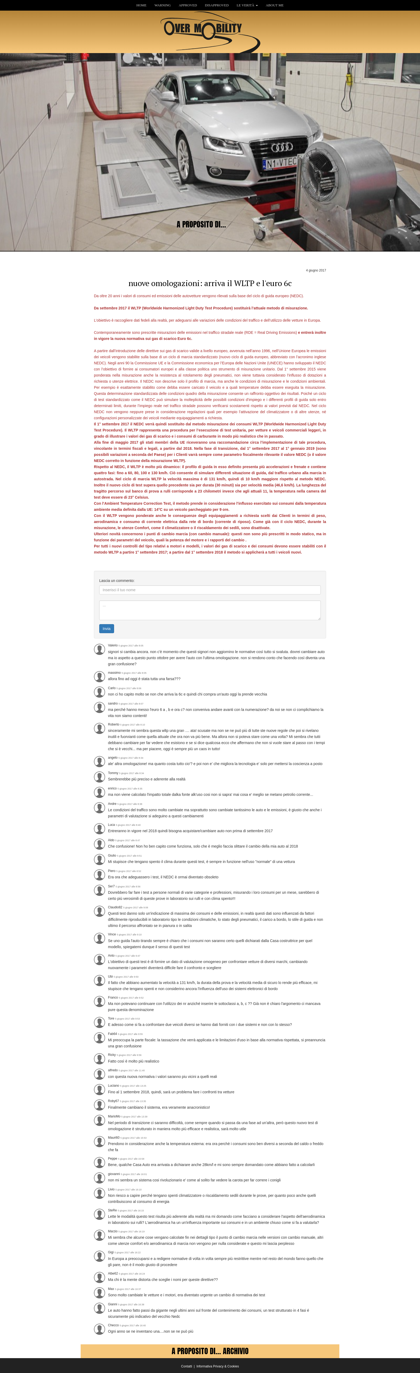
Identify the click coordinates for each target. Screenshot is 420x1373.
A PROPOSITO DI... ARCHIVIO (210, 1351)
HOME (141, 5)
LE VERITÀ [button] (247, 5)
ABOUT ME (275, 5)
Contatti (186, 1366)
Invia (107, 629)
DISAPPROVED (217, 5)
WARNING (162, 5)
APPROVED (188, 5)
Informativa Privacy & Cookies (217, 1366)
